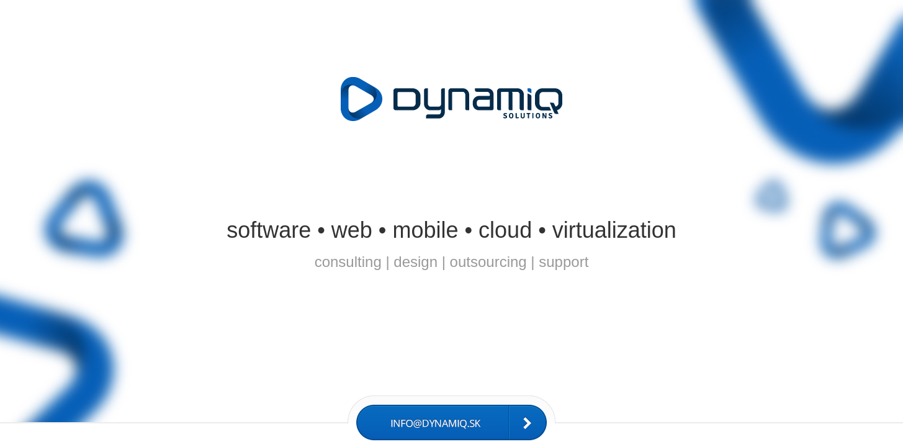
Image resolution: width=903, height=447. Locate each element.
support (563, 261)
